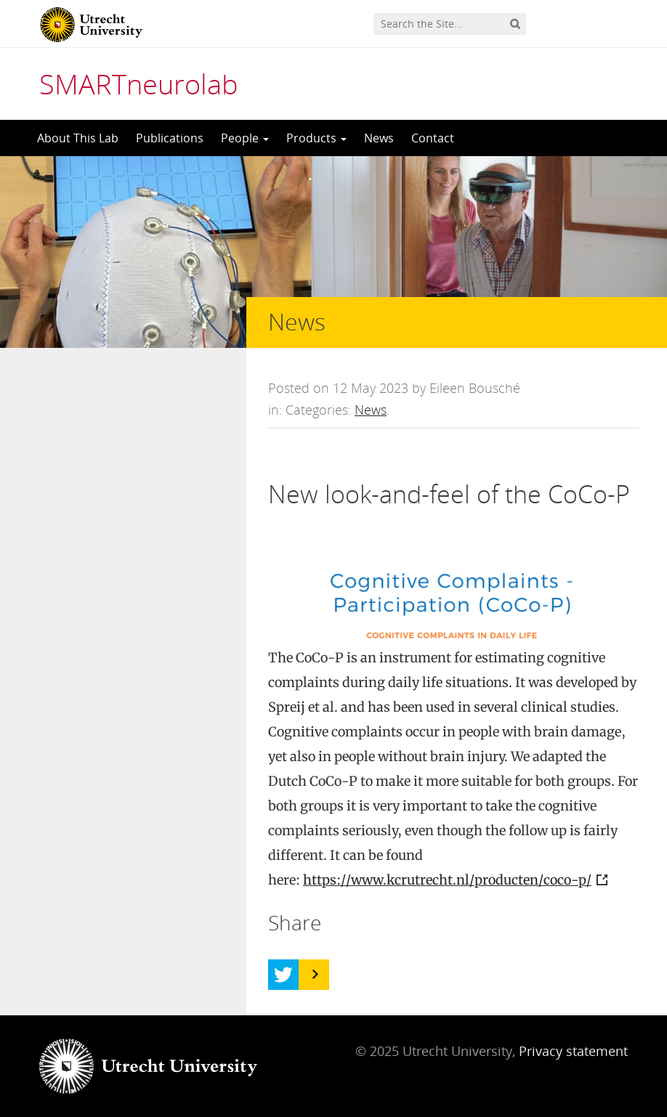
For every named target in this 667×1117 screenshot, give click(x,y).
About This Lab (77, 138)
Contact (432, 138)
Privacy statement (573, 1051)
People (245, 138)
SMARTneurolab (138, 83)
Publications (169, 138)
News (379, 138)
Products (316, 138)
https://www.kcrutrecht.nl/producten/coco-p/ (447, 880)
